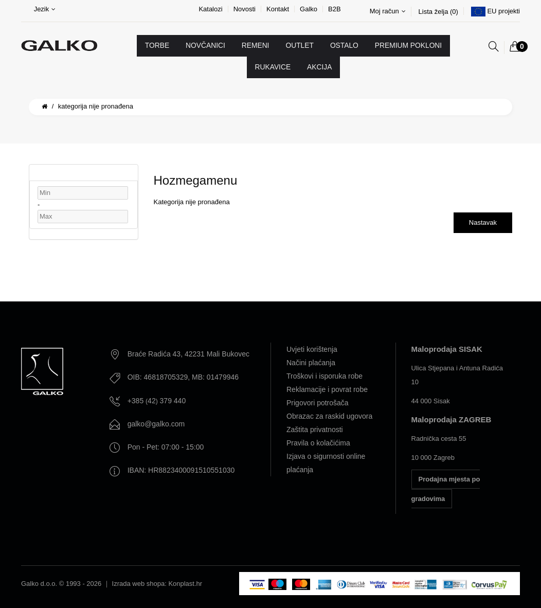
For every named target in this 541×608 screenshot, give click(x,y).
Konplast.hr (185, 583)
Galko (308, 9)
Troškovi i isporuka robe (324, 376)
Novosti (244, 9)
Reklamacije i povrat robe (327, 389)
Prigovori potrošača (317, 403)
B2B (334, 9)
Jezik (45, 9)
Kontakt (277, 9)
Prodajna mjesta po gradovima (445, 489)
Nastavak (483, 222)
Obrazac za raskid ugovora (329, 416)
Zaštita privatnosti (314, 429)
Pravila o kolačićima (318, 443)
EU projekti (503, 11)
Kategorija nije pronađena (95, 106)
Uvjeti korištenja (311, 349)
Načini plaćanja (310, 363)
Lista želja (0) (438, 11)
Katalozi (210, 9)
